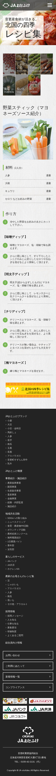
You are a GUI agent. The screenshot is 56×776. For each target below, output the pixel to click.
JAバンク (12, 561)
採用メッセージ (15, 615)
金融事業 (11, 498)
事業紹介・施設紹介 (16, 478)
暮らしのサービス (14, 556)
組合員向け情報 (13, 642)
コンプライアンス (15, 687)
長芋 (9, 440)
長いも (10, 600)
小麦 (9, 420)
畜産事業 (11, 494)
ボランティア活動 (16, 529)
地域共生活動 (12, 513)
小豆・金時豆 (14, 428)
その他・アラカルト (17, 604)
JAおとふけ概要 (14, 471)
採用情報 (10, 611)
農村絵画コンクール (17, 533)
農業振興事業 (14, 483)
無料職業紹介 (14, 537)
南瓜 (9, 444)
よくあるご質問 (15, 635)
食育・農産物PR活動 (18, 526)
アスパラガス (14, 455)
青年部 (10, 545)
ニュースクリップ (16, 522)
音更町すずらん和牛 (17, 459)
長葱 (9, 452)
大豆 (9, 424)
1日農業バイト (14, 541)
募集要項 (11, 627)
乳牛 (9, 463)
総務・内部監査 (15, 502)
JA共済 (11, 565)
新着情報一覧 (13, 676)
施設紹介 (11, 506)
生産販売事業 (14, 490)
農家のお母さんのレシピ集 (19, 576)
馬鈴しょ (11, 432)
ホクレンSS (13, 569)
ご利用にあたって (15, 666)
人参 (9, 436)
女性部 (10, 549)
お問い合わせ (13, 655)
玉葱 (9, 448)
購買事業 (11, 486)
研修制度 (11, 631)
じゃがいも (13, 584)
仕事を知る (13, 623)
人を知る (11, 619)
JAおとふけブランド (16, 416)
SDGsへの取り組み (17, 518)
